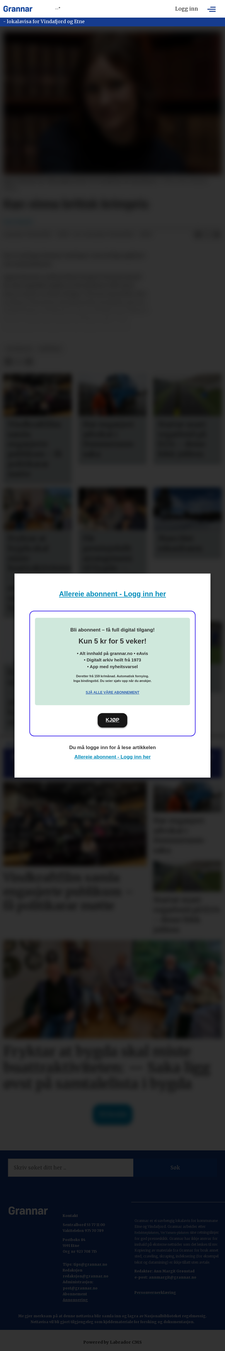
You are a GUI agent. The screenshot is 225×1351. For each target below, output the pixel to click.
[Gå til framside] (18, 9)
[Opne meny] (211, 9)
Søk (175, 1167)
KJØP (112, 720)
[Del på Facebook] (198, 234)
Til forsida (113, 1114)
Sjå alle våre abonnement (112, 692)
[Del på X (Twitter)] (207, 234)
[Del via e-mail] (216, 234)
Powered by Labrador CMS (112, 1342)
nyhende (50, 348)
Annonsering (75, 1300)
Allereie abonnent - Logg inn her (112, 594)
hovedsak (19, 348)
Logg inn (186, 9)
